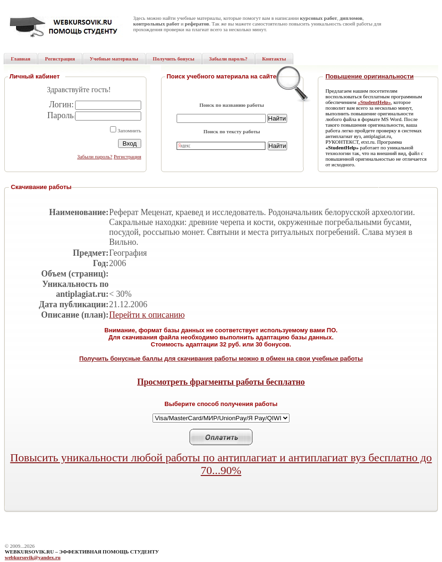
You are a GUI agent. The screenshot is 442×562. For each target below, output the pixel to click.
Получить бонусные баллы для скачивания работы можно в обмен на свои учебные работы (221, 358)
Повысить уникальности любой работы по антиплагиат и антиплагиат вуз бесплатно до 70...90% (221, 463)
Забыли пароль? (94, 156)
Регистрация (127, 156)
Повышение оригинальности (369, 76)
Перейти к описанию (147, 315)
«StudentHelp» (374, 102)
